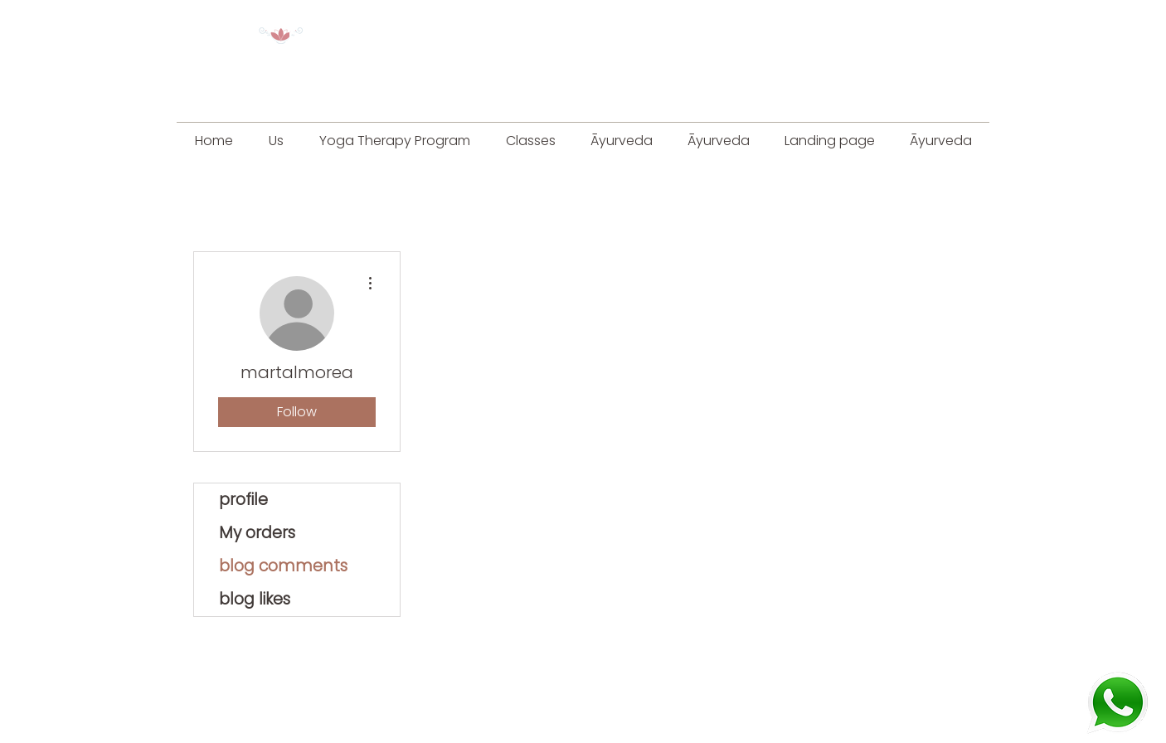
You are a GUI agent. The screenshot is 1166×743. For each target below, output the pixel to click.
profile (243, 499)
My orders (257, 533)
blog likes (254, 599)
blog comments (283, 566)
